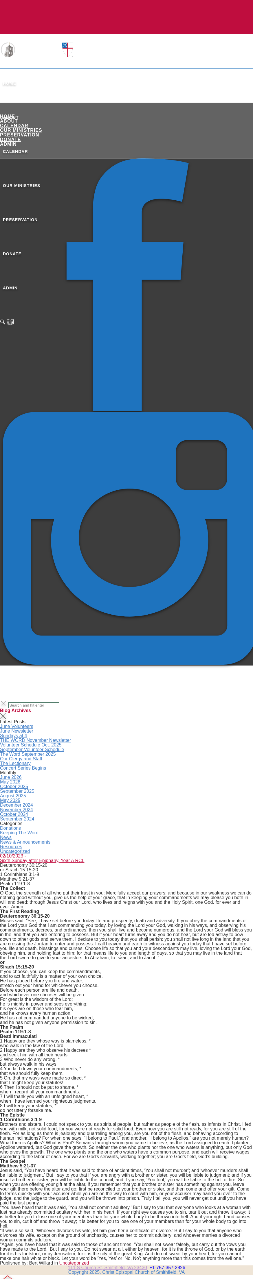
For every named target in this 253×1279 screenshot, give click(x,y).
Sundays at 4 (13, 735)
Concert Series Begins (23, 768)
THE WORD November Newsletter (35, 740)
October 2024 (14, 814)
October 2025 (14, 786)
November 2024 (16, 809)
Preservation (19, 134)
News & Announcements (25, 842)
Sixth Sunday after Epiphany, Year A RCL (42, 860)
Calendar (14, 125)
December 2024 (16, 805)
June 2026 (11, 777)
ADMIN (8, 144)
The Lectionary (15, 763)
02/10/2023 (11, 855)
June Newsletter (16, 731)
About (9, 121)
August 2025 (13, 795)
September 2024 (17, 818)
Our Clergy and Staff (21, 758)
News (6, 837)
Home (9, 83)
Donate (10, 139)
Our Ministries (21, 130)
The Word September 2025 (28, 754)
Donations (10, 828)
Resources (11, 846)
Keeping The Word (19, 832)
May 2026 (10, 781)
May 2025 (10, 800)
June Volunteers (16, 726)
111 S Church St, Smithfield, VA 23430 (107, 1267)
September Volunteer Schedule (32, 749)
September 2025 (17, 791)
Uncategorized (15, 851)
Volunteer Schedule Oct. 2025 (31, 744)
